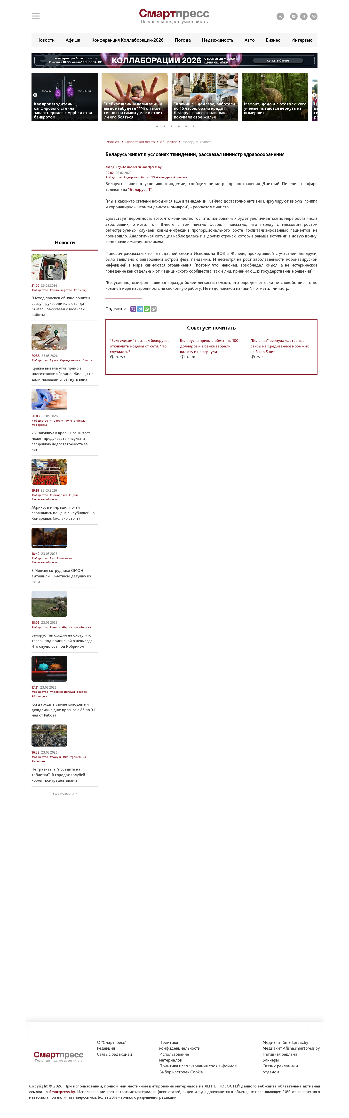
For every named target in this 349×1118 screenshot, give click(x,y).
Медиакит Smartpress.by (285, 1042)
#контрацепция (74, 757)
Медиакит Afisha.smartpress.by (291, 1048)
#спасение (64, 558)
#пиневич (180, 177)
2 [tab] (166, 125)
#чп (52, 558)
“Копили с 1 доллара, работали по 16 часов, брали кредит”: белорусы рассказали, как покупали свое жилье (204, 110)
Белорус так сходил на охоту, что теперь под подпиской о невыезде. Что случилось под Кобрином (63, 641)
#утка (53, 360)
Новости (45, 40)
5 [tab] (187, 125)
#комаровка (58, 495)
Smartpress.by (62, 1091)
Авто (250, 40)
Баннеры (270, 1060)
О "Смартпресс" (111, 1042)
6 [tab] (195, 125)
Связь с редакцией (114, 1054)
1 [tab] (158, 125)
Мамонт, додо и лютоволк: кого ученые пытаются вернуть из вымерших (275, 108)
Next (314, 95)
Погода (183, 40)
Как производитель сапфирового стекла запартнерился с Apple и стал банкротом (63, 110)
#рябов (81, 691)
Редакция (106, 1048)
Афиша (73, 40)
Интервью (302, 40)
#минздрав (164, 177)
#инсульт (80, 420)
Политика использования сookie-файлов (198, 1065)
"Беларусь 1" (140, 189)
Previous (35, 95)
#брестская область (76, 627)
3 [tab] (173, 125)
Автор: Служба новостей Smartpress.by (133, 167)
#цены (73, 495)
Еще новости (63, 793)
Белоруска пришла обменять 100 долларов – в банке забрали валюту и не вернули (209, 346)
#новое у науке (60, 420)
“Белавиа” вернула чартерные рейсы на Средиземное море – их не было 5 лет (279, 346)
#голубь (55, 757)
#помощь (80, 290)
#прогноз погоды (62, 691)
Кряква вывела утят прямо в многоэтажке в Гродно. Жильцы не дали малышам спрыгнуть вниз (62, 374)
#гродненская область (76, 360)
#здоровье (131, 177)
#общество (113, 177)
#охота (55, 627)
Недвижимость (217, 40)
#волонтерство (60, 290)
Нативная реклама (279, 1054)
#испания (38, 761)
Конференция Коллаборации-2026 (127, 40)
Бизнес (273, 40)
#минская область (45, 499)
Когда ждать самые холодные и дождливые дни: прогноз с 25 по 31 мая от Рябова (63, 710)
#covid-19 (148, 177)
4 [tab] (180, 125)
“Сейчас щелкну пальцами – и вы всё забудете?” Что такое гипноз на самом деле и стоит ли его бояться (133, 110)
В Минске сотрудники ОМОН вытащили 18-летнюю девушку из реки (61, 576)
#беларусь (39, 696)
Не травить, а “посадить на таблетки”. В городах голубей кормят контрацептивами (58, 775)
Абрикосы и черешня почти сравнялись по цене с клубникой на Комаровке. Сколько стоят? (63, 513)
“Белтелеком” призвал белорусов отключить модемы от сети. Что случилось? (139, 346)
